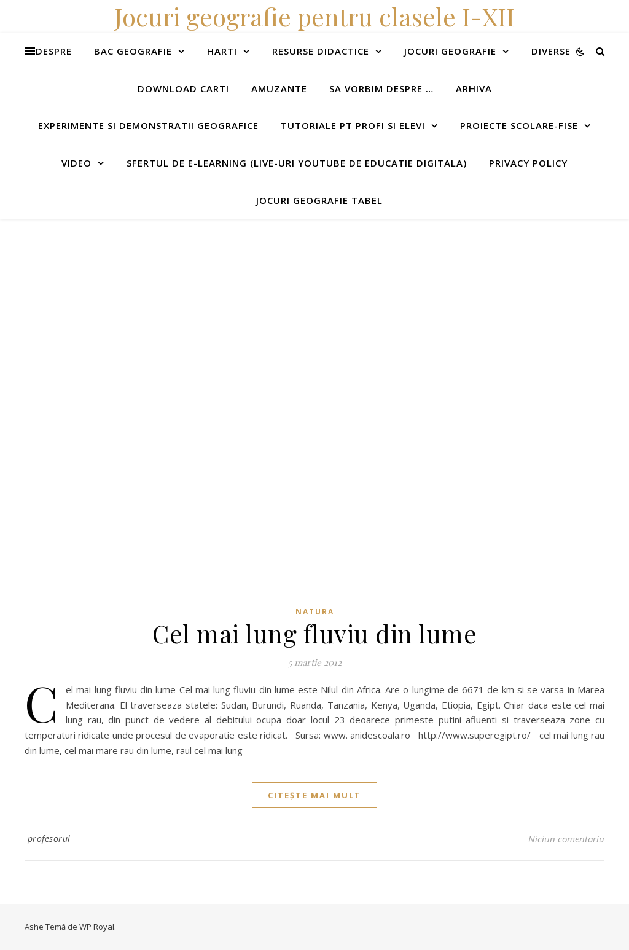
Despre (54, 51)
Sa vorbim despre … (381, 88)
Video (76, 163)
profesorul (49, 838)
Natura (314, 612)
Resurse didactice (320, 51)
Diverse (551, 51)
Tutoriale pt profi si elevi (353, 125)
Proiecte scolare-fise (519, 125)
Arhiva (474, 88)
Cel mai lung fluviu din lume (314, 633)
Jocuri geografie (450, 51)
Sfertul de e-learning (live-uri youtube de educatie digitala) (297, 163)
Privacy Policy (528, 163)
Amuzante (279, 88)
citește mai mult (314, 795)
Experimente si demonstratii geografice (148, 125)
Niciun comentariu (566, 839)
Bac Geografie (133, 51)
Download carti (183, 88)
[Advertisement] (314, 305)
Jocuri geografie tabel (319, 200)
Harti (222, 51)
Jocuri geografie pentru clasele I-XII (314, 16)
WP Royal (96, 926)
